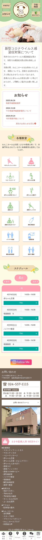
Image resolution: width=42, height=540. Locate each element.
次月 (34, 282)
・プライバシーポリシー (11, 519)
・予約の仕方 (7, 493)
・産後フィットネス (10, 469)
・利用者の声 (7, 524)
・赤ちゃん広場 (8, 458)
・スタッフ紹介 (8, 516)
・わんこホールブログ (11, 521)
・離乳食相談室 (8, 482)
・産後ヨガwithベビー (10, 471)
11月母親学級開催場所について (18, 111)
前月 (7, 282)
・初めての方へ (8, 491)
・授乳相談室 (7, 474)
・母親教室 (6, 480)
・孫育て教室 (7, 485)
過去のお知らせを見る (26, 124)
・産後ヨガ (6, 466)
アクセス (17, 537)
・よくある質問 (8, 502)
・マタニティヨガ (9, 453)
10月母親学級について (15, 118)
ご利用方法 (10, 537)
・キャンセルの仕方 (10, 499)
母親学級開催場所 (13, 103)
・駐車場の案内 (8, 508)
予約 (21, 303)
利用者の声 (31, 537)
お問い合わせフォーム (21, 402)
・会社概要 (6, 513)
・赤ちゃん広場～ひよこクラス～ (15, 461)
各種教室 (3, 537)
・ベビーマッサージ (10, 455)
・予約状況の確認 (9, 496)
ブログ (39, 537)
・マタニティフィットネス (12, 450)
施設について (24, 537)
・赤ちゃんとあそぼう (11, 463)
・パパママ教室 (8, 477)
